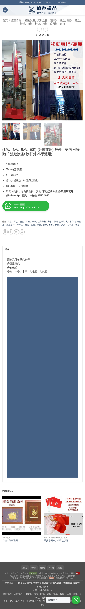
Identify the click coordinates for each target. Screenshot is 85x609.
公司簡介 (14, 573)
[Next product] (39, 29)
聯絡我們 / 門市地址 (65, 578)
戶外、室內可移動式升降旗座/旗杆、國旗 (57, 573)
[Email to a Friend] (22, 231)
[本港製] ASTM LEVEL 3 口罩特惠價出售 (30, 578)
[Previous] (2, 523)
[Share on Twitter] (16, 231)
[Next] (82, 523)
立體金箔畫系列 (10, 540)
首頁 (5, 20)
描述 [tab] (7, 249)
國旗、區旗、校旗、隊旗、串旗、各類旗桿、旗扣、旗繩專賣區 (36, 221)
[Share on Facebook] (10, 231)
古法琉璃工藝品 (27, 576)
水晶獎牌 (14, 576)
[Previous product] (45, 29)
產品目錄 (16, 20)
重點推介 (69, 221)
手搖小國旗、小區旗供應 (56, 540)
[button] (5, 10)
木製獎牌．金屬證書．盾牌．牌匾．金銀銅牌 (55, 576)
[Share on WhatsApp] (5, 231)
